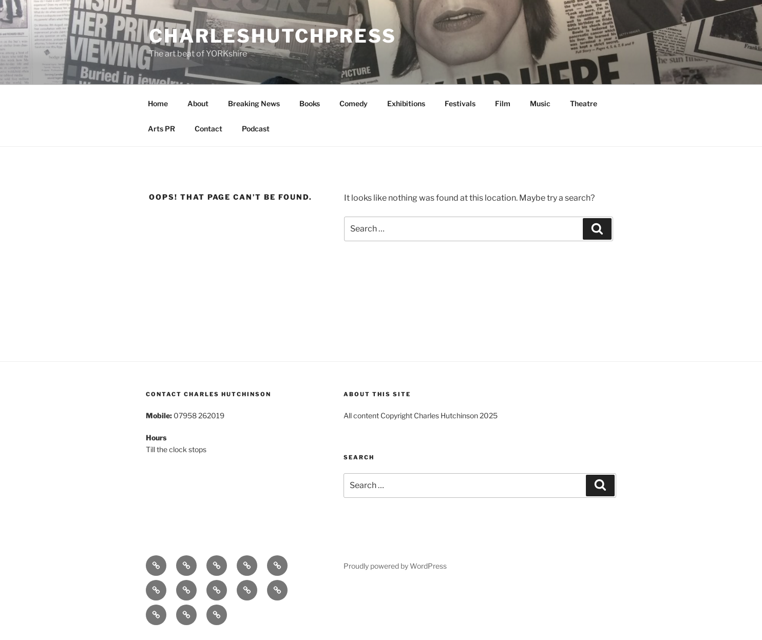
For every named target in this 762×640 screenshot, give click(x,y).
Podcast (256, 128)
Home (158, 103)
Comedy (353, 103)
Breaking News (254, 103)
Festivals (460, 103)
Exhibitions (406, 103)
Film (502, 103)
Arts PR (161, 128)
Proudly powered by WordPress (395, 565)
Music (540, 103)
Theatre (583, 103)
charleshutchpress (272, 36)
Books (309, 103)
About (197, 103)
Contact (208, 128)
